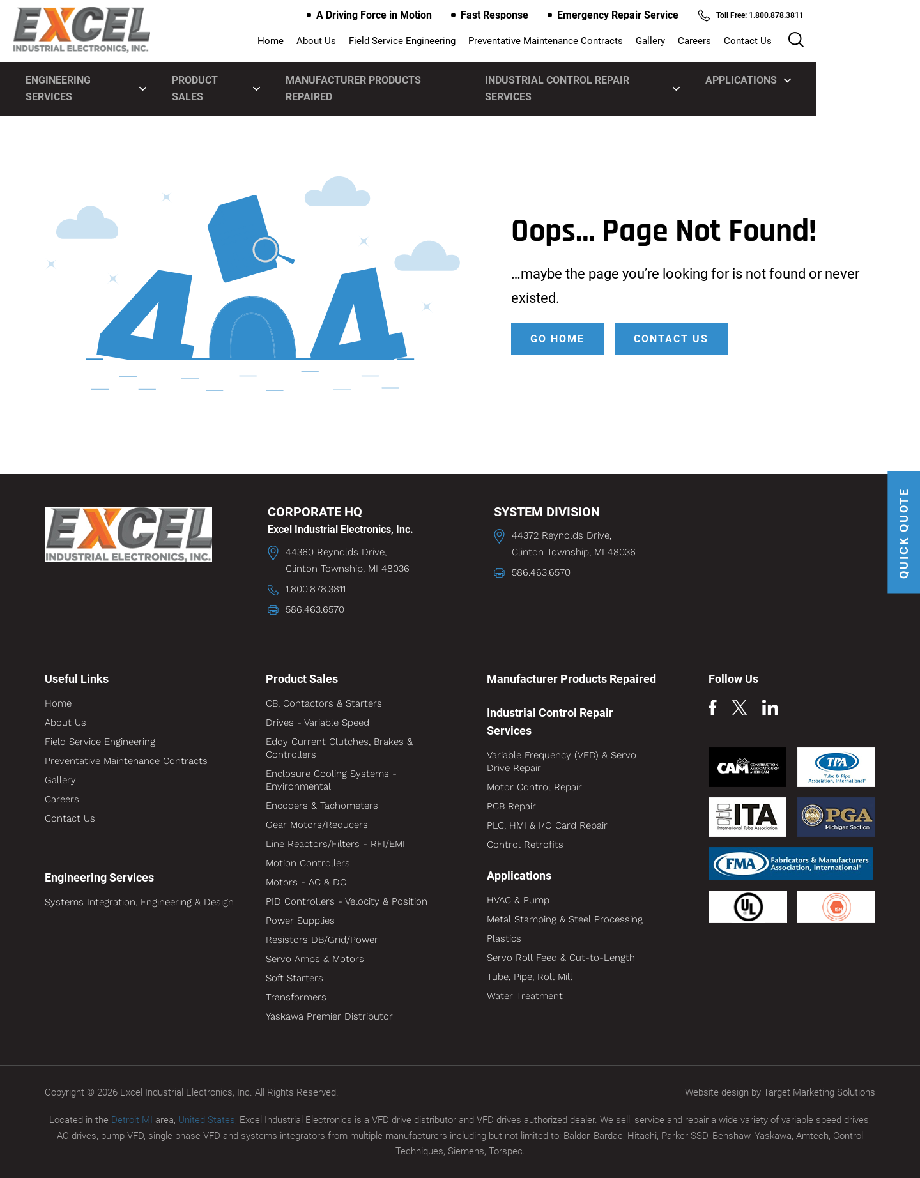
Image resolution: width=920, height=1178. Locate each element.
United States (206, 1120)
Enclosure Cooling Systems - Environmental (331, 780)
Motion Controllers (308, 863)
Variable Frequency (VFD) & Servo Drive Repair (561, 761)
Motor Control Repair (534, 787)
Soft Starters (294, 978)
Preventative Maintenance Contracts (617, 41)
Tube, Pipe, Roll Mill (529, 977)
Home (342, 41)
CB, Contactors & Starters (324, 703)
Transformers (296, 997)
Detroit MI (132, 1120)
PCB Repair (511, 806)
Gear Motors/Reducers (317, 824)
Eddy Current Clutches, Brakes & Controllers (339, 748)
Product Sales (260, 78)
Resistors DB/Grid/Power (322, 939)
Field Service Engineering (473, 41)
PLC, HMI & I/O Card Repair (547, 825)
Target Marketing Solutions (819, 1092)
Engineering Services (123, 78)
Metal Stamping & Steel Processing (565, 919)
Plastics (504, 938)
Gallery (722, 41)
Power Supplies (300, 920)
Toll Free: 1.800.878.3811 (800, 15)
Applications (818, 78)
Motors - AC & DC (306, 882)
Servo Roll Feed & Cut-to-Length (561, 957)
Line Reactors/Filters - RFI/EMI (335, 844)
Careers (766, 41)
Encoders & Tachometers (322, 805)
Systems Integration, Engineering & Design (139, 902)
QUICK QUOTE (902, 535)
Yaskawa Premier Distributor (329, 1016)
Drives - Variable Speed (317, 722)
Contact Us (819, 41)
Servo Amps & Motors (315, 959)
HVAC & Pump (518, 900)
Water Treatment (525, 996)
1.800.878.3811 (316, 589)
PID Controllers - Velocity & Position (346, 901)
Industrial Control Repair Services (646, 78)
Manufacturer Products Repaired (424, 78)
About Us (388, 41)
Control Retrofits (525, 844)
